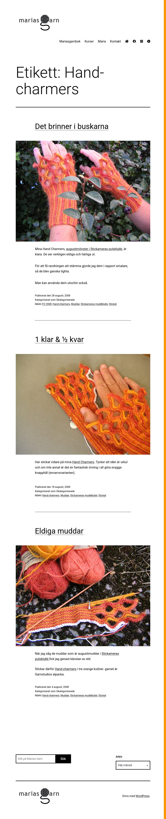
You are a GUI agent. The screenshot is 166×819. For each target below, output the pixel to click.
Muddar (75, 304)
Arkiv (119, 756)
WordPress (142, 796)
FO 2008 (47, 304)
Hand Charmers (83, 462)
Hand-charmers (61, 304)
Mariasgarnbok (69, 41)
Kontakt (115, 41)
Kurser (89, 41)
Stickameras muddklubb (94, 304)
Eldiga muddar (59, 530)
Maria (102, 41)
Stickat (113, 304)
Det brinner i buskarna (72, 126)
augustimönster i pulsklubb (94, 249)
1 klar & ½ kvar (59, 339)
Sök (63, 759)
